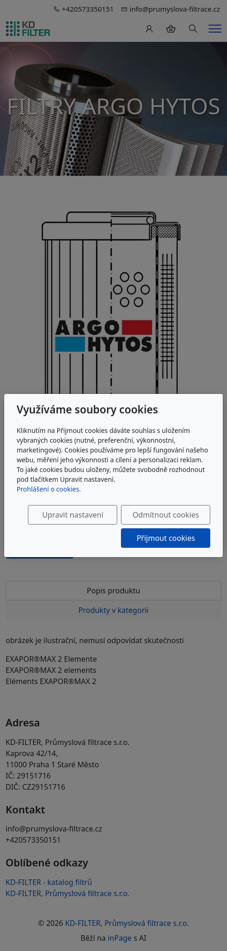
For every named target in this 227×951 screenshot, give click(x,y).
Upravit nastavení (72, 515)
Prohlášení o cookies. (49, 489)
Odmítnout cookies (166, 515)
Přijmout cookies (166, 538)
